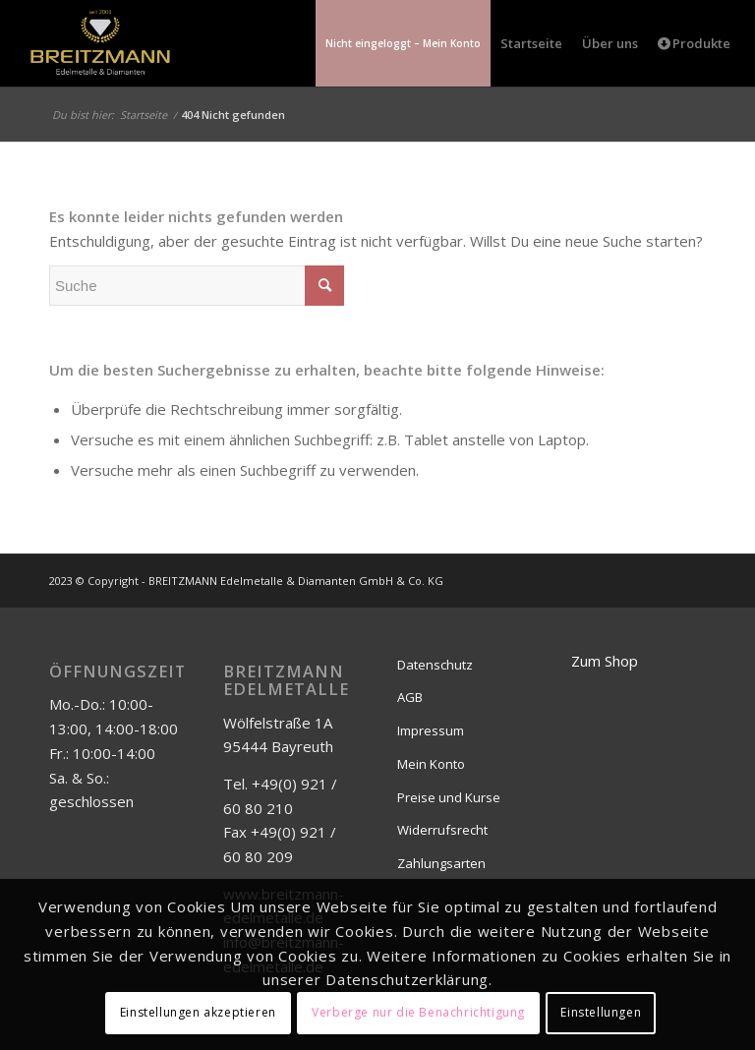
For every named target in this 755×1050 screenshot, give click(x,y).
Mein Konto (431, 764)
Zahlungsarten (441, 863)
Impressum (430, 730)
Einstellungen (600, 1012)
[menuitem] (403, 43)
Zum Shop (604, 661)
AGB (410, 697)
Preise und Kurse (448, 797)
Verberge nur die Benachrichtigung (418, 1012)
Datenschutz (435, 664)
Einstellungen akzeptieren (198, 1012)
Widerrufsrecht (442, 830)
